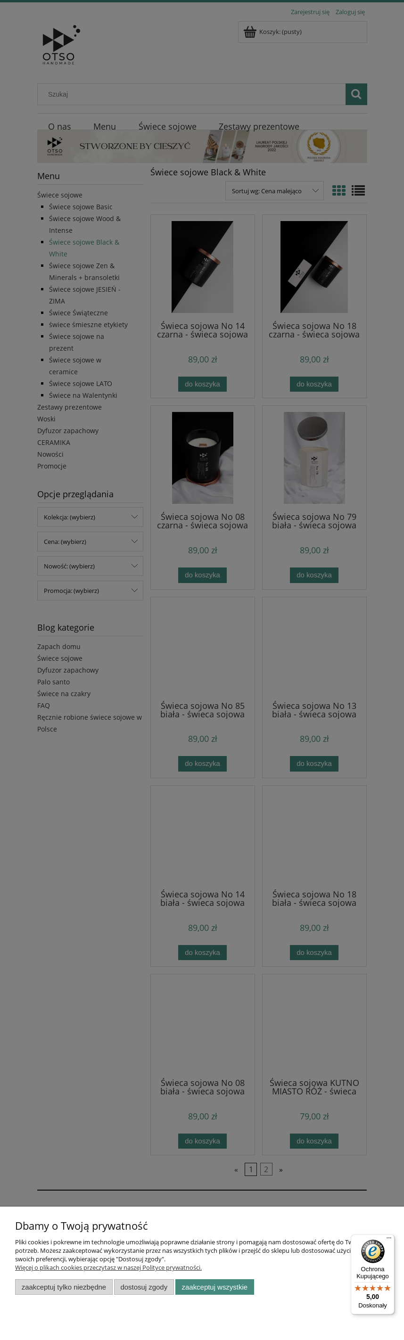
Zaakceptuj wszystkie (214, 1287)
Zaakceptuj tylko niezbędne (64, 1287)
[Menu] (389, 1240)
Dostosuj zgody (143, 1287)
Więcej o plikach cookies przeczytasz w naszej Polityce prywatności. (108, 1267)
